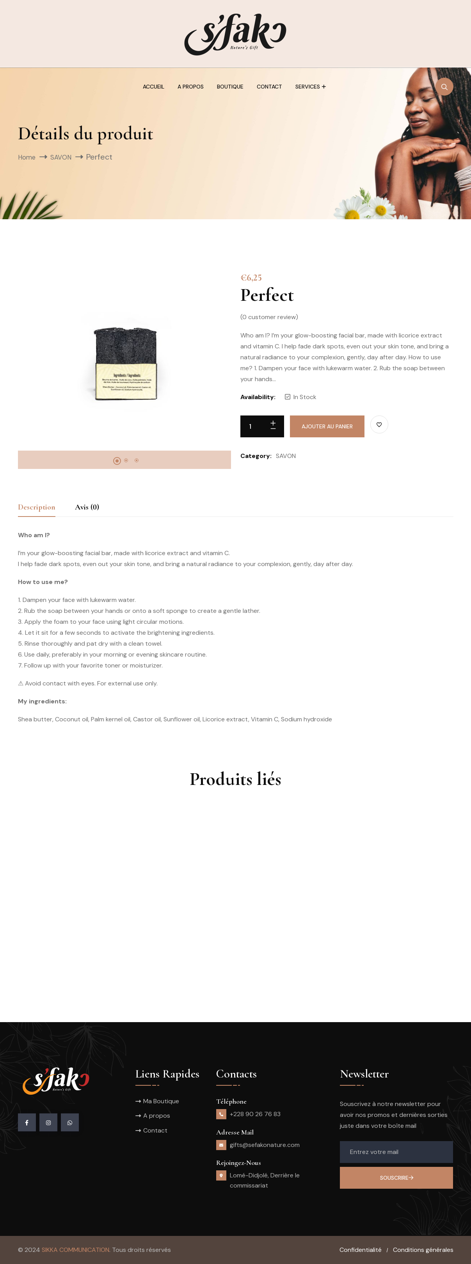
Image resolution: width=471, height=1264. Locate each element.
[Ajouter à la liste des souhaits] (379, 424)
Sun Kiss (339, 951)
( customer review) (269, 317)
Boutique (230, 86)
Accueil (153, 86)
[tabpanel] (124, 358)
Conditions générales (423, 1250)
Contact (269, 86)
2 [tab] (126, 460)
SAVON (66, 157)
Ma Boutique (161, 1101)
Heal (185, 951)
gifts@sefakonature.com (265, 1145)
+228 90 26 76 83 (255, 1114)
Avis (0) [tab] (87, 507)
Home (28, 157)
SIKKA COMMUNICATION (75, 1250)
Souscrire (396, 1177)
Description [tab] (36, 507)
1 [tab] (117, 461)
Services (307, 86)
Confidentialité (360, 1250)
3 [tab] (136, 460)
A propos (191, 86)
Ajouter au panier (327, 426)
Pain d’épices (50, 951)
